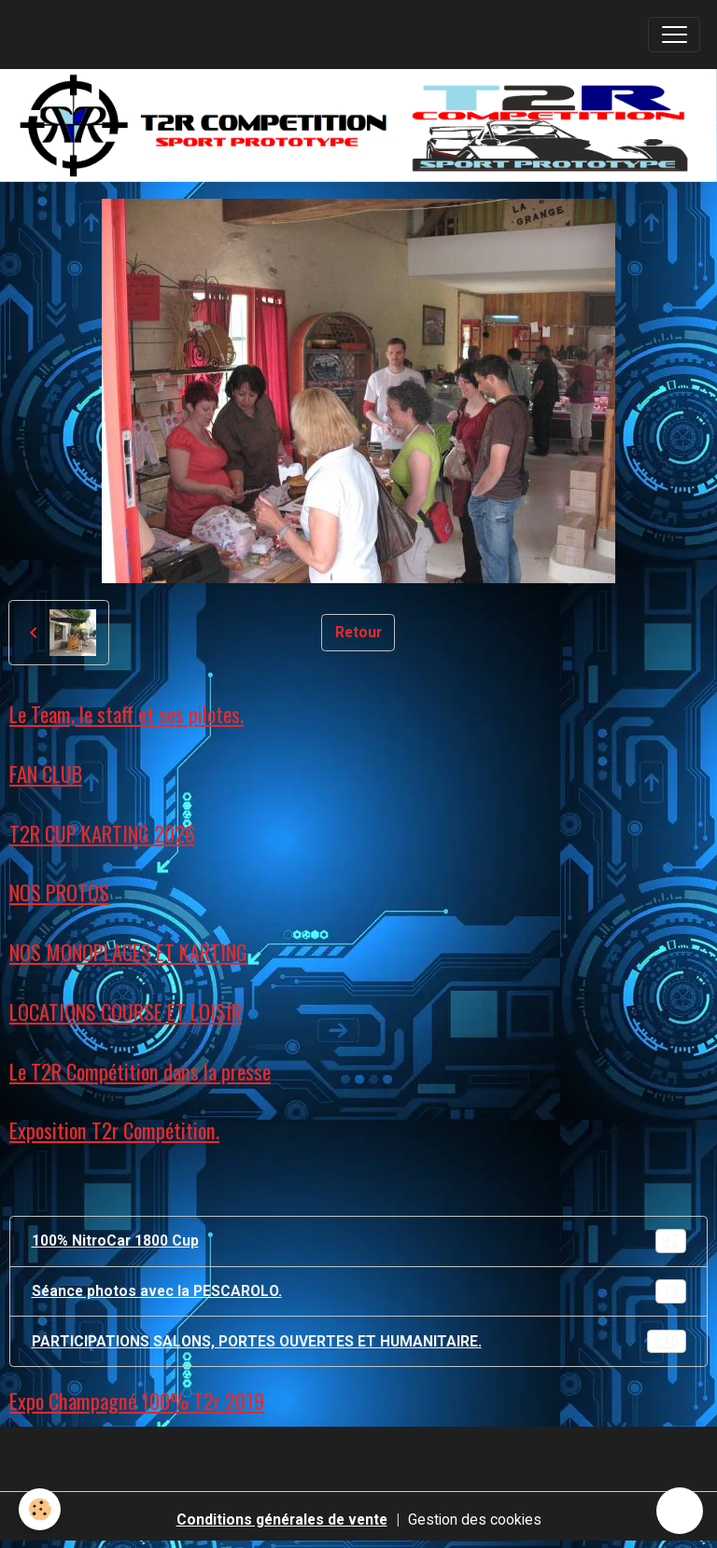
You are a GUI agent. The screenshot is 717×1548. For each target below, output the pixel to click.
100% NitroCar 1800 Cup (359, 1241)
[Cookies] (40, 1509)
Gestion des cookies (474, 1519)
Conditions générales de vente (281, 1519)
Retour (358, 632)
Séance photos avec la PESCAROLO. (359, 1291)
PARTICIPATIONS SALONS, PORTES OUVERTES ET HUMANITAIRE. (359, 1342)
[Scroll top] (679, 1510)
